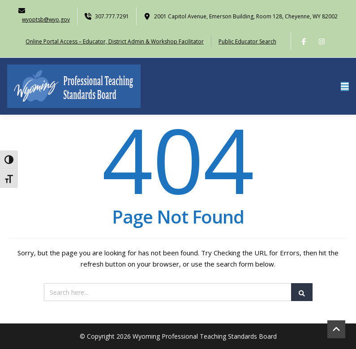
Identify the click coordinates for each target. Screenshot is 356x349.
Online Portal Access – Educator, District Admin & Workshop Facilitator (115, 41)
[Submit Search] (302, 292)
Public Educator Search (247, 41)
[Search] (178, 292)
